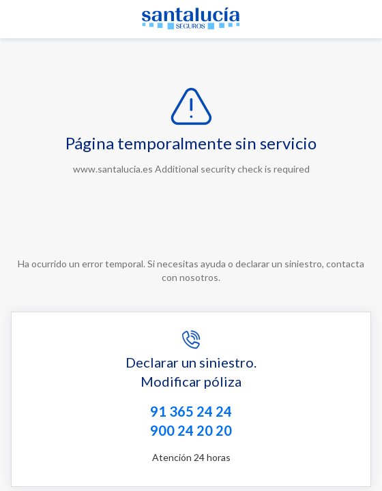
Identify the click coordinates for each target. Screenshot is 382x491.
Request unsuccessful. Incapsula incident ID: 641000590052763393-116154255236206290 (191, 245)
